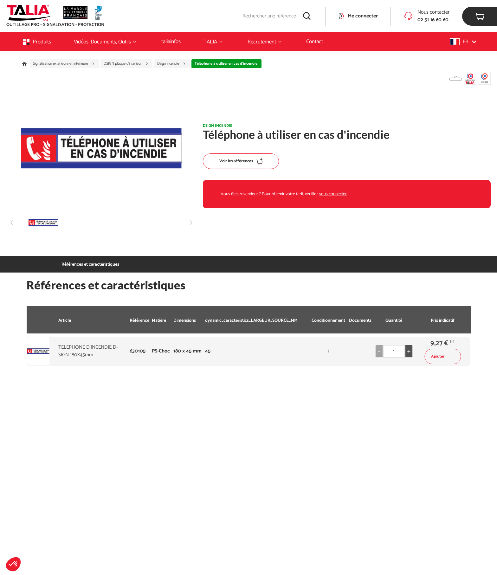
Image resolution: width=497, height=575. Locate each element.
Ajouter (442, 356)
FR (463, 41)
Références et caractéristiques (90, 264)
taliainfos (171, 41)
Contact (314, 41)
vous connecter (333, 194)
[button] (13, 564)
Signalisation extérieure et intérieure (64, 64)
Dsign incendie (171, 64)
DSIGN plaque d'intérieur (126, 64)
